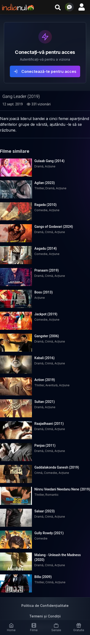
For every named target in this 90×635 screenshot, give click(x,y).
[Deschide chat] (69, 7)
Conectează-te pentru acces (45, 71)
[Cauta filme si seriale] (58, 7)
